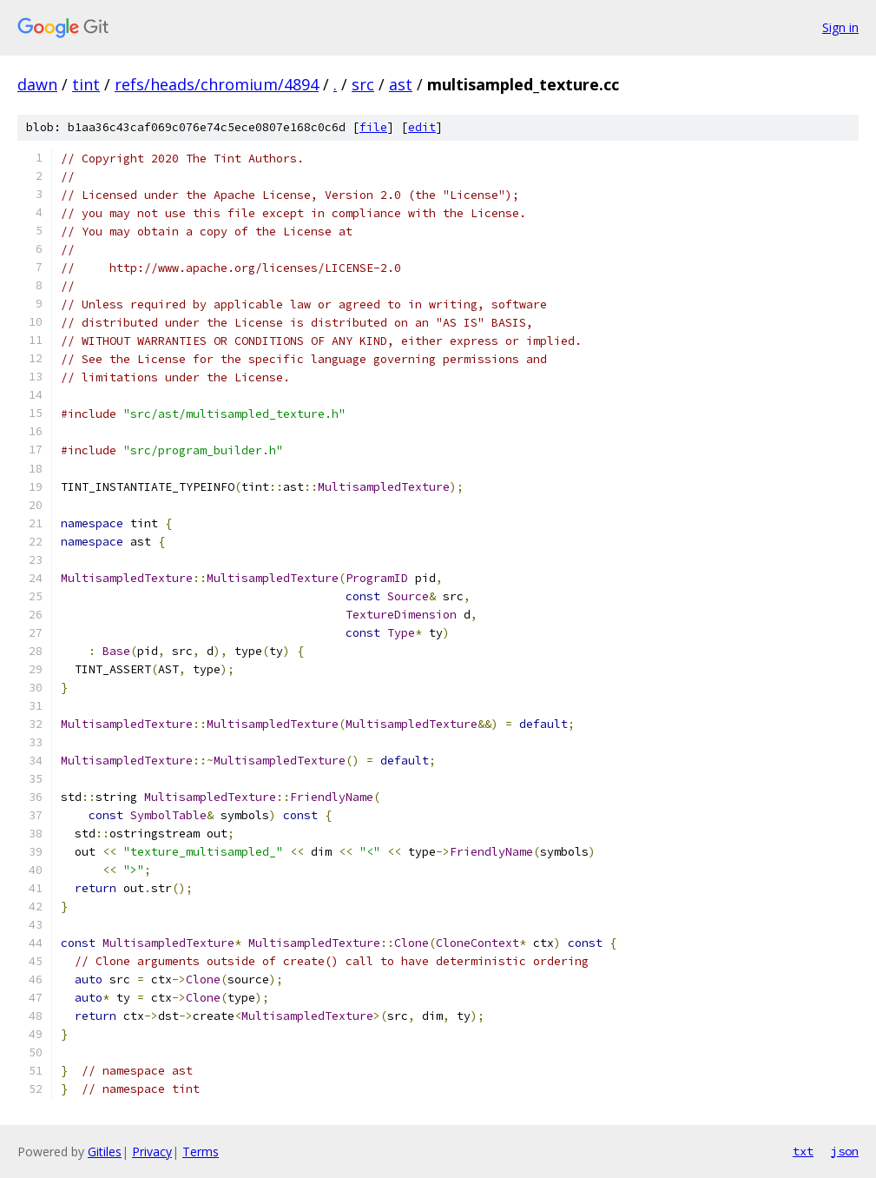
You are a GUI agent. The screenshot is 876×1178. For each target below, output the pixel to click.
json (845, 1151)
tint (86, 84)
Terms (200, 1151)
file (373, 127)
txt (803, 1151)
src (363, 84)
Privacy (152, 1151)
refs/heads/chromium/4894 (217, 84)
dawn (37, 84)
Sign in (840, 27)
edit (422, 127)
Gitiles (105, 1151)
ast (400, 84)
